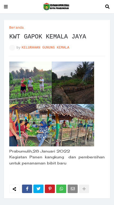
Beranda (16, 28)
